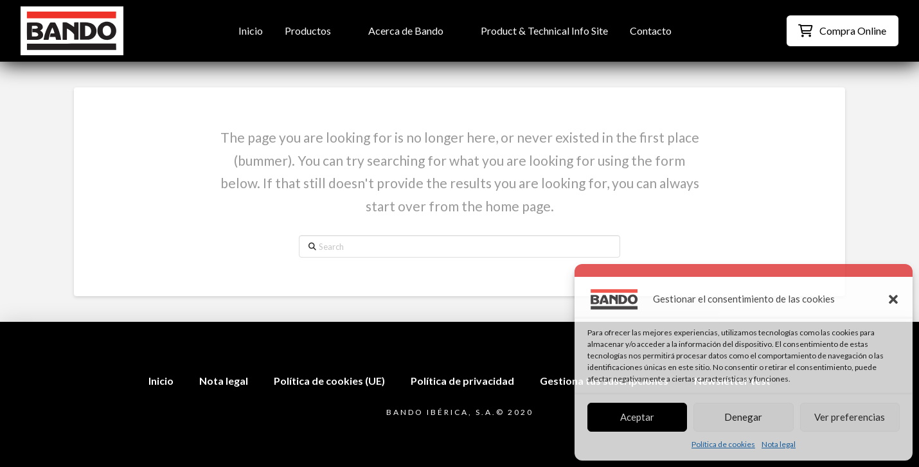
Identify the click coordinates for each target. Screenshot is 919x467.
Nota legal (779, 444)
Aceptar (637, 417)
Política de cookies (723, 444)
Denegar (743, 417)
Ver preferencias (849, 417)
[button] (893, 299)
